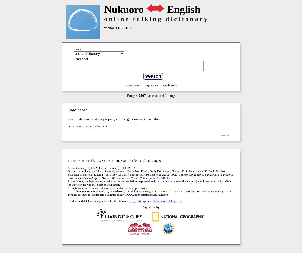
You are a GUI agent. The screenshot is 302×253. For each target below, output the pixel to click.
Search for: (81, 59)
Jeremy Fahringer (138, 201)
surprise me (151, 85)
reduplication (169, 85)
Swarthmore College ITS (167, 201)
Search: (79, 49)
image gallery (133, 85)
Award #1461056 (159, 178)
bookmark (225, 135)
